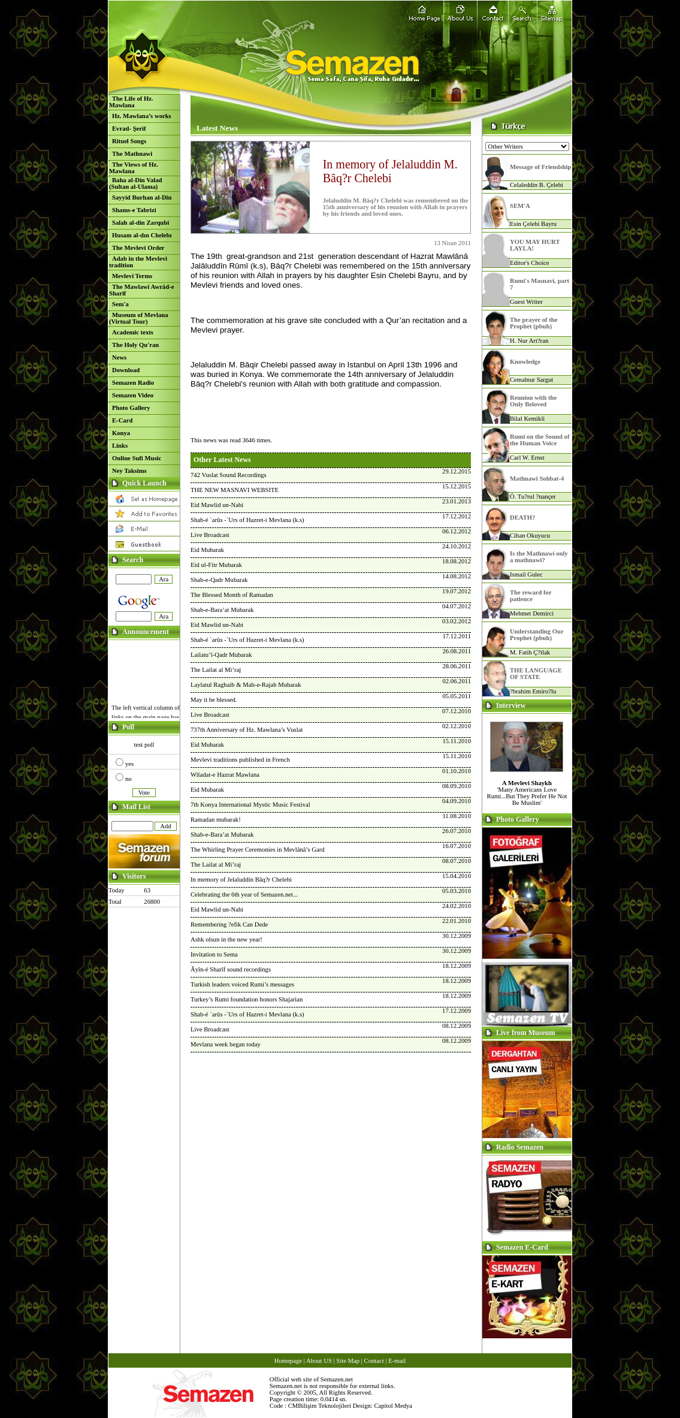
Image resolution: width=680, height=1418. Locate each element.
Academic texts (132, 332)
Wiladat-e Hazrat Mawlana (225, 774)
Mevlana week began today (226, 1044)
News (119, 357)
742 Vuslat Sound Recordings (229, 475)
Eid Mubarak (207, 550)
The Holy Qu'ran (135, 345)
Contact (374, 1360)
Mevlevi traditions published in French (240, 759)
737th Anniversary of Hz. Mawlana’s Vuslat (247, 729)
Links (120, 445)
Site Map (347, 1360)
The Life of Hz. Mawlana (131, 101)
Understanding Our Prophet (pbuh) (537, 634)
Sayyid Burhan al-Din (142, 197)
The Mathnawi (132, 153)
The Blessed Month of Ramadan (232, 595)
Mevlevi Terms (132, 276)
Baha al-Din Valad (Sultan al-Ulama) (135, 183)
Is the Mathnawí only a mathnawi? (539, 556)
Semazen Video (132, 395)
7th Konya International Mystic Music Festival (250, 804)
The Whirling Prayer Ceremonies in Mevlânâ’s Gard (258, 849)
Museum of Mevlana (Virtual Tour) (138, 318)
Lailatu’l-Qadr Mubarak (221, 654)
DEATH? (522, 517)
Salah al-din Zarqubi (140, 222)
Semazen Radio (133, 382)
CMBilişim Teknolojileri (319, 1405)
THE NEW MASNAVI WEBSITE (235, 490)
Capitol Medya (393, 1405)
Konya (121, 433)
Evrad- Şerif (129, 128)
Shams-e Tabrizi (134, 210)
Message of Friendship (540, 167)
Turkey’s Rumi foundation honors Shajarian (247, 999)
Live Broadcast (210, 535)
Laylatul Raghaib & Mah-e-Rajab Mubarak (246, 684)
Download (126, 370)
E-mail (397, 1360)
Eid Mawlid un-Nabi (217, 505)
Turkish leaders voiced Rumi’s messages (242, 984)
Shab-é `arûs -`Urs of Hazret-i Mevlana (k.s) (247, 520)
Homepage (288, 1360)
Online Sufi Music (136, 458)
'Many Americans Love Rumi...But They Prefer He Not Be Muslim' (527, 793)
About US (319, 1360)
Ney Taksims (129, 470)
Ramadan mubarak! (216, 819)
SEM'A (520, 206)
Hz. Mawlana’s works (141, 116)
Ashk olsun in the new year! (226, 939)
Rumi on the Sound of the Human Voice (540, 439)
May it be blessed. (214, 699)
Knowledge (525, 361)
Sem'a (120, 304)
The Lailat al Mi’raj (216, 669)
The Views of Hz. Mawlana (133, 167)
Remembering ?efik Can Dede (229, 924)
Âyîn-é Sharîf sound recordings (231, 969)
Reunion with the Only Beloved (533, 401)
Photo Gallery (131, 408)
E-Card (122, 420)
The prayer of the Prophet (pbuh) (533, 323)
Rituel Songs (129, 141)
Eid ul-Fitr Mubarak (216, 565)
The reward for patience (530, 595)
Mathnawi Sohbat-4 (537, 478)
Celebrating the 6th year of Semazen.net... (244, 894)
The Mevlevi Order (138, 248)
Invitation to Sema (214, 954)
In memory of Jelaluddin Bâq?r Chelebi (241, 879)
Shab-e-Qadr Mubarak (219, 580)
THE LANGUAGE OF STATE (536, 673)
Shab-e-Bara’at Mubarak (222, 610)
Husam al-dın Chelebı (141, 235)
